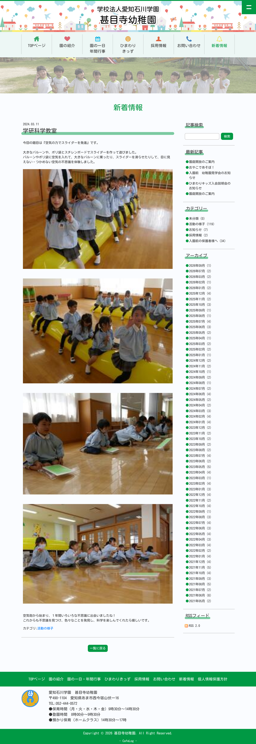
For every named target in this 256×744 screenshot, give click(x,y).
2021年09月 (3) (200, 578)
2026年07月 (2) (200, 271)
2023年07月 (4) (200, 455)
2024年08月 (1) (200, 382)
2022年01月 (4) (200, 556)
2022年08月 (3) (200, 517)
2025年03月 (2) (200, 343)
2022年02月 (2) (200, 550)
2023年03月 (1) (200, 478)
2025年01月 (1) (200, 355)
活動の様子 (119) (202, 224)
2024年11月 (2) (200, 366)
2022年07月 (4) (200, 522)
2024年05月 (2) (200, 399)
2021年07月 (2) (200, 589)
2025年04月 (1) (200, 338)
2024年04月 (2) (200, 405)
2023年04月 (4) (200, 472)
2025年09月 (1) (200, 310)
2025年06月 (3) (200, 327)
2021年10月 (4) (200, 573)
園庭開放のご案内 (202, 161)
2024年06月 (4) (200, 394)
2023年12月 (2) (200, 427)
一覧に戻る (98, 648)
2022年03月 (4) (200, 545)
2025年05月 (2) (200, 332)
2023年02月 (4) (200, 483)
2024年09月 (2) (200, 377)
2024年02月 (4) (200, 416)
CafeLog (128, 740)
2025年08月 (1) (200, 315)
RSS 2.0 (192, 625)
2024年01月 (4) (200, 422)
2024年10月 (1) (200, 371)
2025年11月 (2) (200, 299)
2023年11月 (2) (200, 433)
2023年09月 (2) (200, 444)
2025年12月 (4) (200, 293)
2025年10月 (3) (200, 304)
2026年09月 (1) (200, 265)
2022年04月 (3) (200, 539)
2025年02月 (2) (200, 349)
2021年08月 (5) (200, 584)
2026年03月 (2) (200, 276)
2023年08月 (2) (200, 450)
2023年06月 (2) (200, 461)
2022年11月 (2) (200, 500)
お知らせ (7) (198, 229)
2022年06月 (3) (200, 528)
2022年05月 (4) (200, 533)
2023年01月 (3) (200, 489)
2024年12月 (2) (200, 360)
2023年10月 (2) (200, 438)
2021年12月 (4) (200, 561)
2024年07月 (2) (200, 388)
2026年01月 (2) (200, 287)
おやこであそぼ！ (202, 167)
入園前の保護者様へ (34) (207, 240)
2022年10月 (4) (200, 505)
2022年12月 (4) (200, 494)
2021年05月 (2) (200, 601)
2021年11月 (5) (200, 567)
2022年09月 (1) (200, 511)
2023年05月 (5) (200, 466)
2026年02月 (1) (200, 282)
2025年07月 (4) (200, 321)
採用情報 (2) (198, 235)
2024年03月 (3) (200, 410)
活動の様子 (45, 628)
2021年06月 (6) (200, 595)
